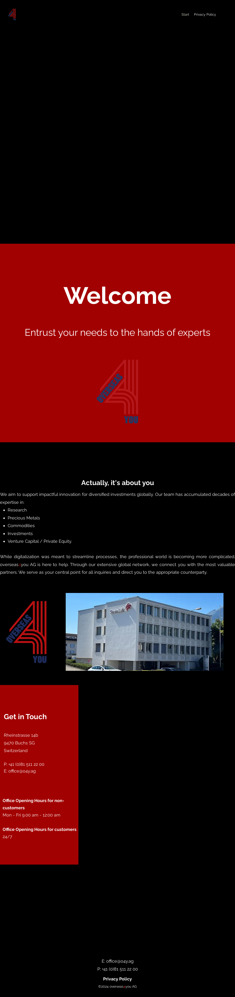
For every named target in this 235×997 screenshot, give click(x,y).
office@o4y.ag (22, 770)
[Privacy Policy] (117, 979)
